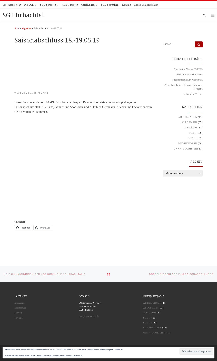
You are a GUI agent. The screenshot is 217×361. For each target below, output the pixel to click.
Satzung (18, 312)
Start (16, 28)
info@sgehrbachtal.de (89, 316)
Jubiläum (190, 127)
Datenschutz (20, 307)
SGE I (192, 132)
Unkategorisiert (186, 148)
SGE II (192, 138)
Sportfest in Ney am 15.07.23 (188, 69)
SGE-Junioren (187, 143)
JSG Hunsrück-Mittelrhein (190, 74)
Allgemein (26, 28)
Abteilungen (187, 117)
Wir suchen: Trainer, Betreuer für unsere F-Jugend (183, 87)
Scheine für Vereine (193, 94)
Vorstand (18, 317)
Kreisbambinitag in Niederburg (187, 79)
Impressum (19, 303)
